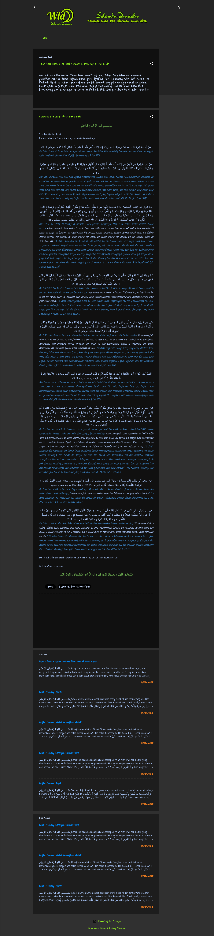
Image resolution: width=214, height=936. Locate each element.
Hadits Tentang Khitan (50, 692)
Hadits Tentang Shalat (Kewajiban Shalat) (60, 722)
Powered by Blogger (107, 921)
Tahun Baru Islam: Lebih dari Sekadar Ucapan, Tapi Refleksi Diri (74, 64)
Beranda (47, 38)
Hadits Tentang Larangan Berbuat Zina (59, 753)
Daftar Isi (63, 38)
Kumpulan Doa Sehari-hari (74, 586)
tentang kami (136, 38)
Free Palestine (115, 38)
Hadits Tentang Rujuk (50, 783)
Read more (147, 682)
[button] (151, 64)
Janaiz (50, 586)
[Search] (179, 8)
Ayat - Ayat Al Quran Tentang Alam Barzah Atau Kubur (68, 661)
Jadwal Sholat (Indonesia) (88, 38)
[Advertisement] (171, 93)
